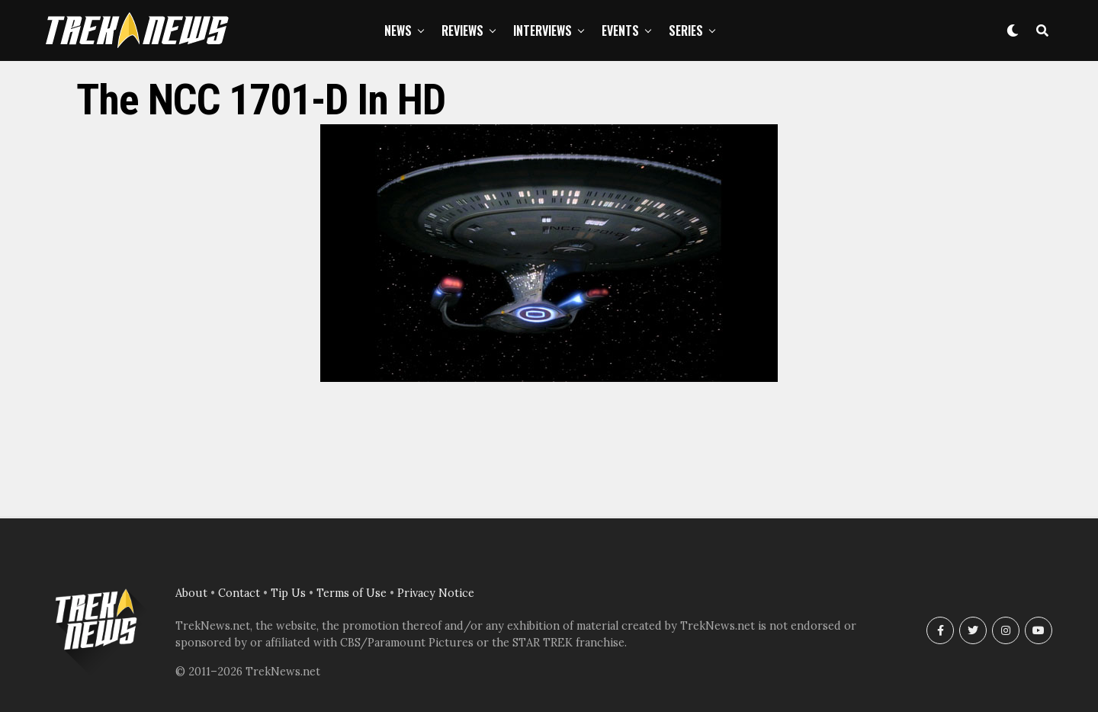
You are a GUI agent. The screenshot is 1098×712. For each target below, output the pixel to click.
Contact (239, 593)
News (398, 30)
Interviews (542, 30)
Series (686, 30)
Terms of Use (351, 593)
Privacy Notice (435, 593)
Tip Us (288, 593)
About (191, 593)
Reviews (462, 30)
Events (620, 30)
